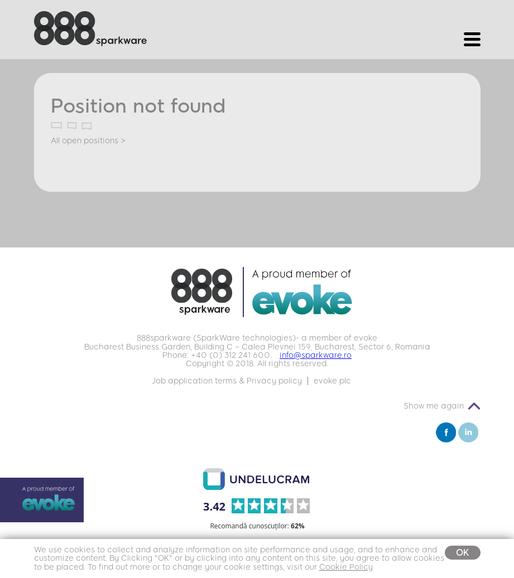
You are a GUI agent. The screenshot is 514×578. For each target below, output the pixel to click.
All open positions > (88, 140)
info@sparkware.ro (316, 355)
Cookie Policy (346, 567)
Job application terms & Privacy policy (227, 381)
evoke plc (332, 381)
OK (462, 552)
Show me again (433, 406)
